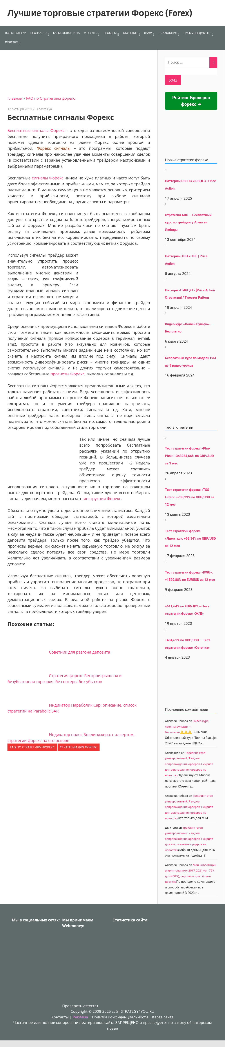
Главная (14, 98)
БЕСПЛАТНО (39, 33)
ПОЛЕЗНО (11, 42)
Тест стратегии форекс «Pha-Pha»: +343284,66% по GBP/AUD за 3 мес (189, 455)
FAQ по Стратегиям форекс (50, 98)
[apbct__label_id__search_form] (191, 71)
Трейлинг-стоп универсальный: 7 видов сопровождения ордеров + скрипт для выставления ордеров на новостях (189, 764)
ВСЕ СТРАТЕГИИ (15, 33)
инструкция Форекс (102, 498)
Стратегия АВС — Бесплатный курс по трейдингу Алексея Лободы (188, 222)
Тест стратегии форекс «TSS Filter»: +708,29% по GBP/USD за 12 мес (189, 497)
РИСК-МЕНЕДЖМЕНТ (197, 33)
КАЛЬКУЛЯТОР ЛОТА (66, 33)
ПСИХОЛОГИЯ (168, 33)
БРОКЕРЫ (110, 33)
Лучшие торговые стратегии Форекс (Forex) (99, 12)
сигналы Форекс (47, 178)
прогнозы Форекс (67, 373)
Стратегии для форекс (78, 747)
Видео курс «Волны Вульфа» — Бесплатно (187, 726)
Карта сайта (163, 1017)
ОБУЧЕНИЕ (130, 33)
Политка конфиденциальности (120, 1017)
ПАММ (148, 33)
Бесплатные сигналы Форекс (36, 130)
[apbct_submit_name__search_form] (173, 80)
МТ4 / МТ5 (90, 33)
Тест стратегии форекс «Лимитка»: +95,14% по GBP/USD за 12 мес (190, 538)
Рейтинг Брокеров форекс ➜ (191, 101)
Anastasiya (44, 109)
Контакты (60, 1017)
